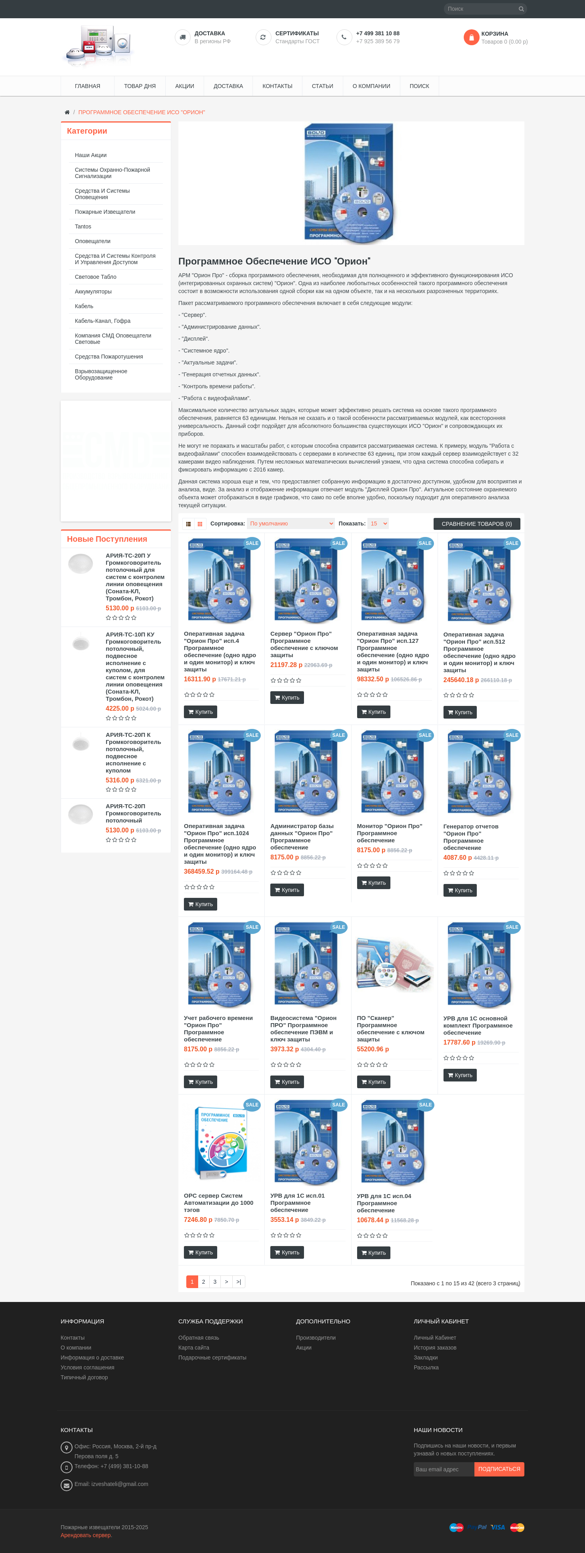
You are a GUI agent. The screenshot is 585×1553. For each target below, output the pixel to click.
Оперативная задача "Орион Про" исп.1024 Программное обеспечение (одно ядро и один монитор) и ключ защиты (220, 844)
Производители (316, 1337)
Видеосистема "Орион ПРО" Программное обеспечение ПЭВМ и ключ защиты (303, 1028)
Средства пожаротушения (109, 356)
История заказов (435, 1347)
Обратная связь (198, 1337)
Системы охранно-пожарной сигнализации (112, 173)
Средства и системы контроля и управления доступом (115, 259)
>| (239, 1282)
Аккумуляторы (93, 291)
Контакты (72, 1337)
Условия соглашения (88, 1367)
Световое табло (96, 277)
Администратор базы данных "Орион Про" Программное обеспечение (302, 837)
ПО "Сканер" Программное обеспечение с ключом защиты (391, 1028)
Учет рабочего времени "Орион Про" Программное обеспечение (218, 1028)
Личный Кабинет (435, 1337)
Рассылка (426, 1367)
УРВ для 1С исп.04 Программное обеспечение (384, 1203)
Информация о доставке (92, 1357)
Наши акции (91, 155)
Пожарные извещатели (105, 212)
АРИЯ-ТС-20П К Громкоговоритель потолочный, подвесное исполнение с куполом (133, 752)
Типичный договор (84, 1377)
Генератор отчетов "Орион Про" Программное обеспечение (471, 837)
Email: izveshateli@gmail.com (111, 1484)
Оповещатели (93, 241)
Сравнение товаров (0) (477, 524)
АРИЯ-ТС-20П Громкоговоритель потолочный (133, 813)
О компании (76, 1347)
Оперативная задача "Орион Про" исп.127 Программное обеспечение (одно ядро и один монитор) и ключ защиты (393, 651)
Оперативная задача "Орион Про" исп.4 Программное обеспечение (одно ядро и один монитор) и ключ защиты (220, 651)
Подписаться (499, 1469)
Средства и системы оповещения (102, 194)
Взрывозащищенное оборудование (101, 374)
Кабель (84, 306)
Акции (304, 1347)
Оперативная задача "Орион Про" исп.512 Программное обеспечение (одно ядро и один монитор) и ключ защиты (480, 652)
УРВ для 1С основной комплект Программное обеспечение (478, 1025)
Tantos (83, 226)
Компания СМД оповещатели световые (113, 338)
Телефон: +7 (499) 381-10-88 (111, 1466)
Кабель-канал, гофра (102, 321)
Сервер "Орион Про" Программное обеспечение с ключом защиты (304, 644)
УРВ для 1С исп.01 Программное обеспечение (297, 1202)
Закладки (426, 1357)
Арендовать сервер (86, 1535)
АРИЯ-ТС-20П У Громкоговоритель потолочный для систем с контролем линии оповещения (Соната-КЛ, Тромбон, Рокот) (135, 577)
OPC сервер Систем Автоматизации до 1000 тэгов (218, 1202)
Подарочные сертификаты (212, 1357)
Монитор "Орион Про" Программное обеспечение (389, 833)
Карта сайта (193, 1347)
